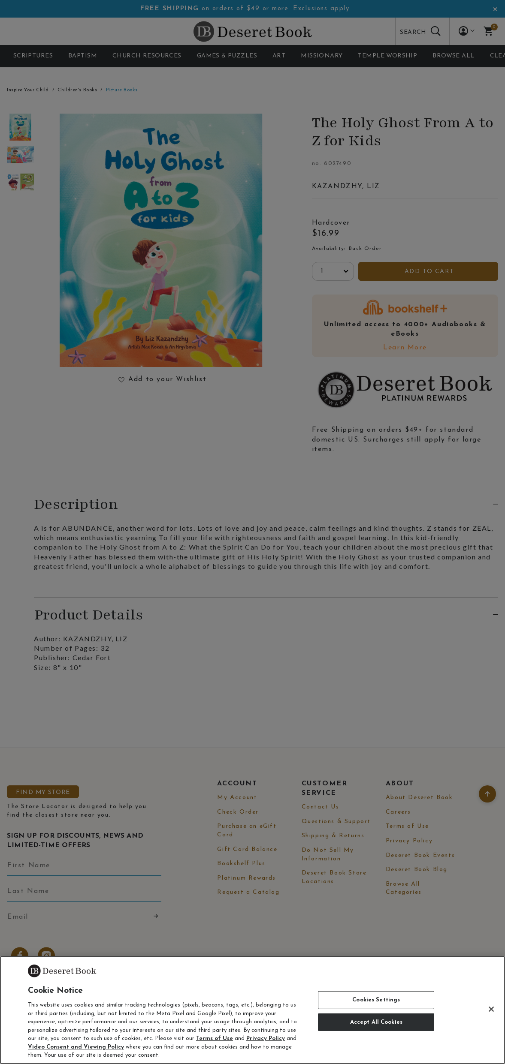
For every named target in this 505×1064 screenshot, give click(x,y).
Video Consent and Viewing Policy (76, 1047)
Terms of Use (214, 1038)
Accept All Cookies (376, 1022)
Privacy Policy (265, 1038)
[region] (252, 1010)
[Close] (491, 1009)
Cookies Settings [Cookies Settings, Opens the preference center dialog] (376, 1000)
